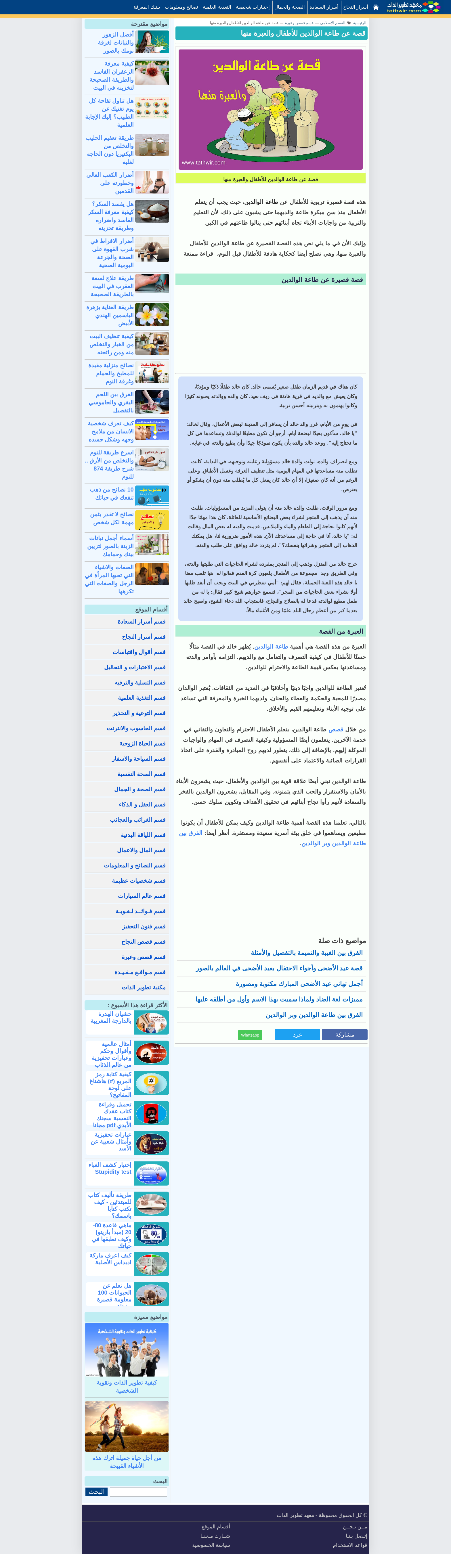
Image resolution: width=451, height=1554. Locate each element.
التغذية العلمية (217, 7)
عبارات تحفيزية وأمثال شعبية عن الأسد (111, 1141)
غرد (297, 1034)
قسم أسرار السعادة (142, 621)
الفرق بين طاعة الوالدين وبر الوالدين (314, 1014)
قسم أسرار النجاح (144, 637)
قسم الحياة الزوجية (142, 743)
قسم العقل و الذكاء (142, 804)
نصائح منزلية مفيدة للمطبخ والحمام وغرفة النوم (111, 373)
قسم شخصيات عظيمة (139, 881)
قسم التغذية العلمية (142, 698)
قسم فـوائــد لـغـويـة (141, 911)
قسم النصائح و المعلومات (135, 865)
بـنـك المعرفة (146, 7)
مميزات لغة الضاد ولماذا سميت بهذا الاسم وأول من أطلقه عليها (279, 999)
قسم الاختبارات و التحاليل (135, 667)
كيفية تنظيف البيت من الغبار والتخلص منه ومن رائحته (111, 344)
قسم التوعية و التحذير (139, 713)
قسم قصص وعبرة (144, 957)
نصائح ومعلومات (181, 7)
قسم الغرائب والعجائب (138, 820)
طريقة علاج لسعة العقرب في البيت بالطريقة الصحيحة (112, 286)
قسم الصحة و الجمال (140, 789)
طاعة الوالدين (271, 646)
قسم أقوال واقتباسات (139, 652)
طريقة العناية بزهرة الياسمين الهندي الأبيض (110, 315)
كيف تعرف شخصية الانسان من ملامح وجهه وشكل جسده (111, 431)
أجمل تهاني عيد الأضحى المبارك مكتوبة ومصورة (299, 983)
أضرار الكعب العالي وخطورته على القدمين (110, 183)
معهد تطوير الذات (295, 1515)
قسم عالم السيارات (142, 896)
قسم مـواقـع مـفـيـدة (140, 972)
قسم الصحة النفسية (141, 774)
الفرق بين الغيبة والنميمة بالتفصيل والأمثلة (307, 952)
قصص (334, 729)
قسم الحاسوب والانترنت (136, 728)
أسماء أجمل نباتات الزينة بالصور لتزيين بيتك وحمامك (110, 546)
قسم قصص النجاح (143, 941)
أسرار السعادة (324, 7)
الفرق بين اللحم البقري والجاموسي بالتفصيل (111, 402)
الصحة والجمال (289, 7)
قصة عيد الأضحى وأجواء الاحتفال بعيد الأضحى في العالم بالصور (279, 968)
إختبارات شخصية (253, 7)
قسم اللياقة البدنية (143, 835)
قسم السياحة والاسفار (139, 759)
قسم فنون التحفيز (144, 926)
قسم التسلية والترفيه (140, 682)
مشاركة (344, 1034)
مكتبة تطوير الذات (144, 987)
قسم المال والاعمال (141, 850)
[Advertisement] (270, 330)
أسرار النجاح (355, 7)
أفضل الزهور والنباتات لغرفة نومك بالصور (116, 42)
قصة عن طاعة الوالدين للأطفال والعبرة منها (303, 33)
